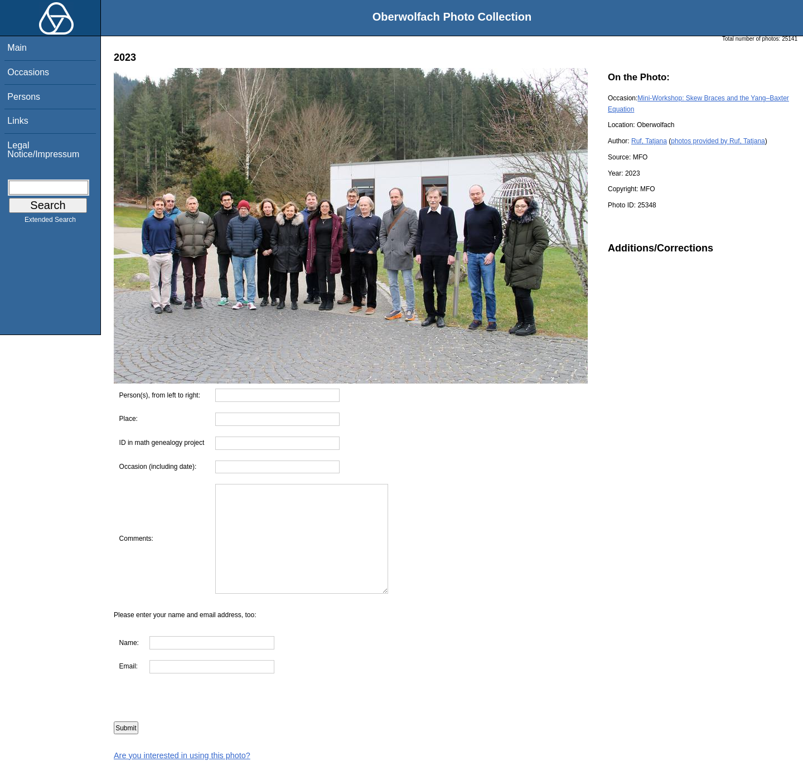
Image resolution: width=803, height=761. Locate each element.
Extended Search (50, 222)
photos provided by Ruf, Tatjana (718, 141)
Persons (23, 96)
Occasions (28, 72)
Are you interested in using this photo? (182, 755)
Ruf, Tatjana (649, 141)
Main (17, 47)
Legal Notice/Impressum (43, 149)
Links (17, 120)
